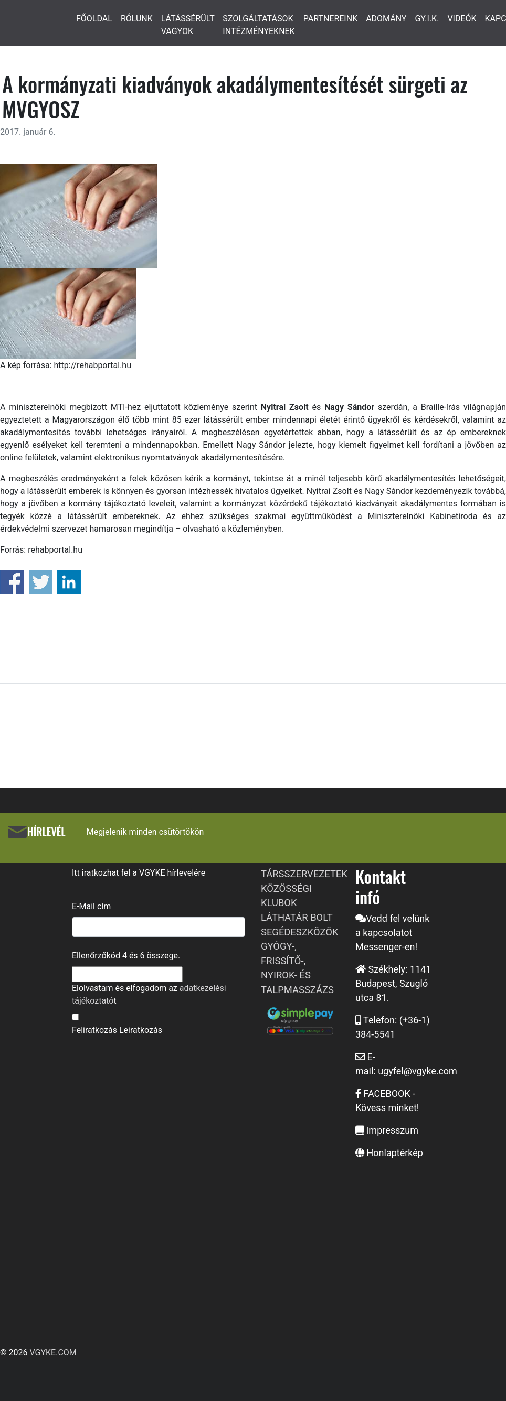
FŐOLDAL (94, 19)
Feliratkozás (94, 1030)
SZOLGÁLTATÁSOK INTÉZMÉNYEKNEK (258, 25)
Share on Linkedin (69, 582)
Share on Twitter (40, 582)
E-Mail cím (91, 906)
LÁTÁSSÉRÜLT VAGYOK (188, 25)
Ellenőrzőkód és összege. (126, 956)
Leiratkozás (140, 1030)
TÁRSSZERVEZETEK (304, 873)
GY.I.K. (427, 19)
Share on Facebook (12, 582)
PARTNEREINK (330, 19)
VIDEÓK (461, 19)
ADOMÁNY (386, 19)
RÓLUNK (137, 19)
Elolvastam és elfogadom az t (149, 994)
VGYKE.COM (52, 1352)
